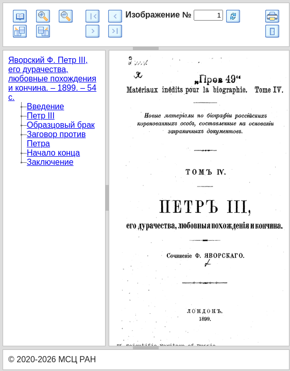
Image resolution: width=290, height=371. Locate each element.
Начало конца (53, 152)
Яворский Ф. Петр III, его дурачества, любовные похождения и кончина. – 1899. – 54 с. (52, 79)
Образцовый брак (61, 125)
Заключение (50, 162)
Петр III (41, 115)
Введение (45, 106)
